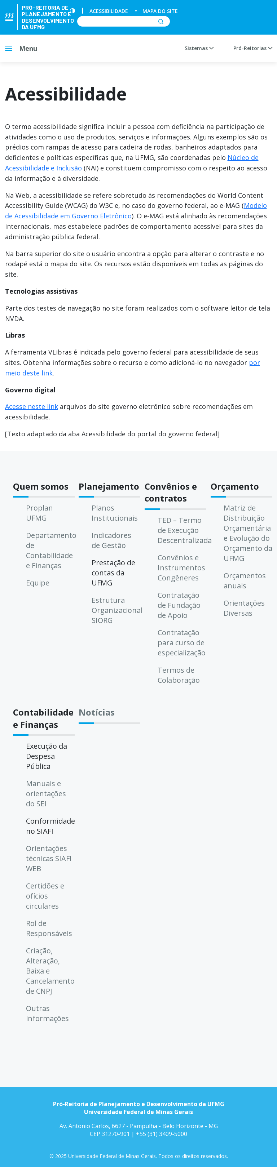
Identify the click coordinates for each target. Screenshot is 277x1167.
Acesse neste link (31, 406)
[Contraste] (72, 11)
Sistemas (199, 48)
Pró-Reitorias (252, 48)
